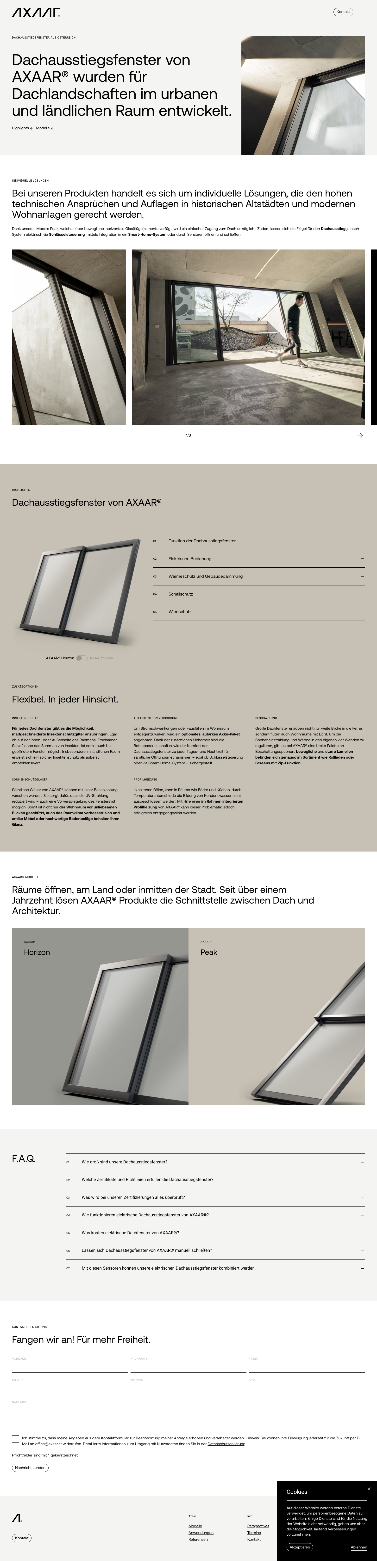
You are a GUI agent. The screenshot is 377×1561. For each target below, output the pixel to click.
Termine (254, 1533)
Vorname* (20, 1358)
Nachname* (140, 1358)
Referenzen (198, 1539)
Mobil (253, 1380)
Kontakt (343, 12)
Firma (253, 1358)
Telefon (137, 1380)
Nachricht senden (30, 1468)
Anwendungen (201, 1533)
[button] (259, 541)
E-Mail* (17, 1380)
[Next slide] (360, 435)
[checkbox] (15, 1439)
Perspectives (258, 1526)
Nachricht (20, 1402)
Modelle (195, 1526)
